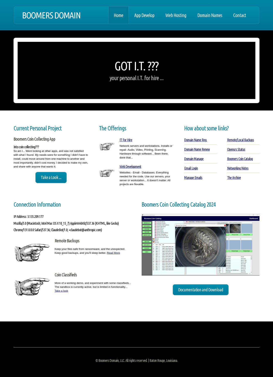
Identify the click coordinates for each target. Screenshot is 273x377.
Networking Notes (237, 168)
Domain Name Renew (197, 149)
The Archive (234, 177)
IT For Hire (125, 140)
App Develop (144, 15)
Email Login (191, 168)
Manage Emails (193, 177)
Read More (113, 252)
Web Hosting (175, 15)
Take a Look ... (51, 177)
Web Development (130, 166)
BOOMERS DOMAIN (51, 15)
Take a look (61, 290)
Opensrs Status (236, 149)
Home (118, 15)
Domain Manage (194, 159)
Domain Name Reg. (195, 140)
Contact (239, 15)
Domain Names (209, 15)
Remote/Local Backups (240, 140)
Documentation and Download (200, 289)
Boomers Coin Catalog (240, 159)
